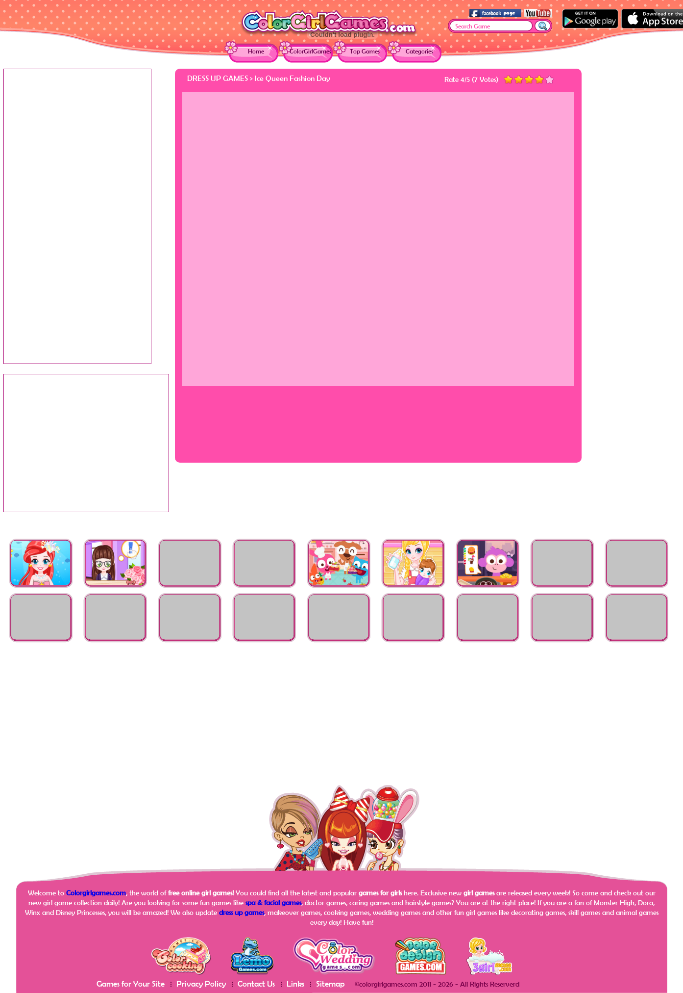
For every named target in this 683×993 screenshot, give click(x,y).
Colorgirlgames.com (96, 892)
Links (295, 983)
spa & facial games (273, 902)
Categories (419, 51)
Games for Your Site (131, 983)
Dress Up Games (217, 78)
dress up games (241, 912)
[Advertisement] (640, 216)
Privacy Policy (201, 983)
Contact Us (256, 983)
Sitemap (330, 983)
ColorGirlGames (310, 51)
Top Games (365, 51)
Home (256, 51)
